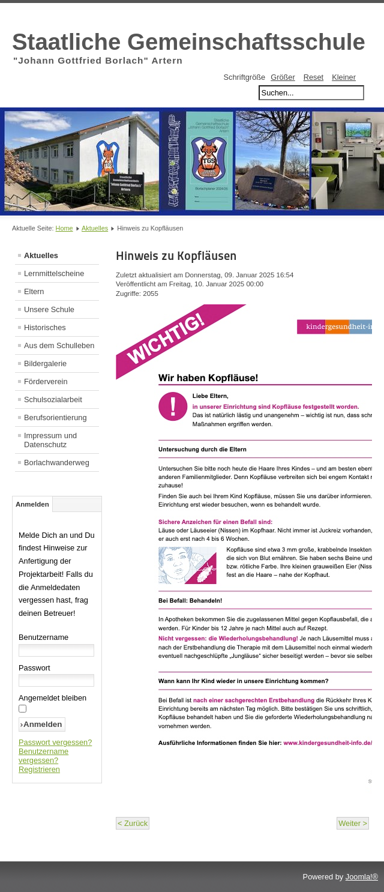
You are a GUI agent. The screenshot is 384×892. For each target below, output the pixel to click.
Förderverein (46, 381)
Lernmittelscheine (54, 273)
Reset (313, 77)
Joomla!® (362, 876)
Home (64, 228)
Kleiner (344, 77)
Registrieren (39, 769)
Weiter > (352, 823)
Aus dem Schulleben (59, 345)
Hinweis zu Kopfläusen (176, 256)
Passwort (34, 667)
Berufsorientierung (55, 417)
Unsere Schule (49, 309)
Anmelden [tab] (32, 504)
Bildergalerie (45, 363)
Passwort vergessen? (55, 742)
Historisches (45, 327)
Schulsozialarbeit (53, 399)
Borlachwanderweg (56, 462)
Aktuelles (95, 228)
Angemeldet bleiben (52, 697)
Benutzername (43, 637)
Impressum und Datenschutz (50, 440)
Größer (283, 77)
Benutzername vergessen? (43, 756)
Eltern (34, 291)
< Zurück (133, 823)
